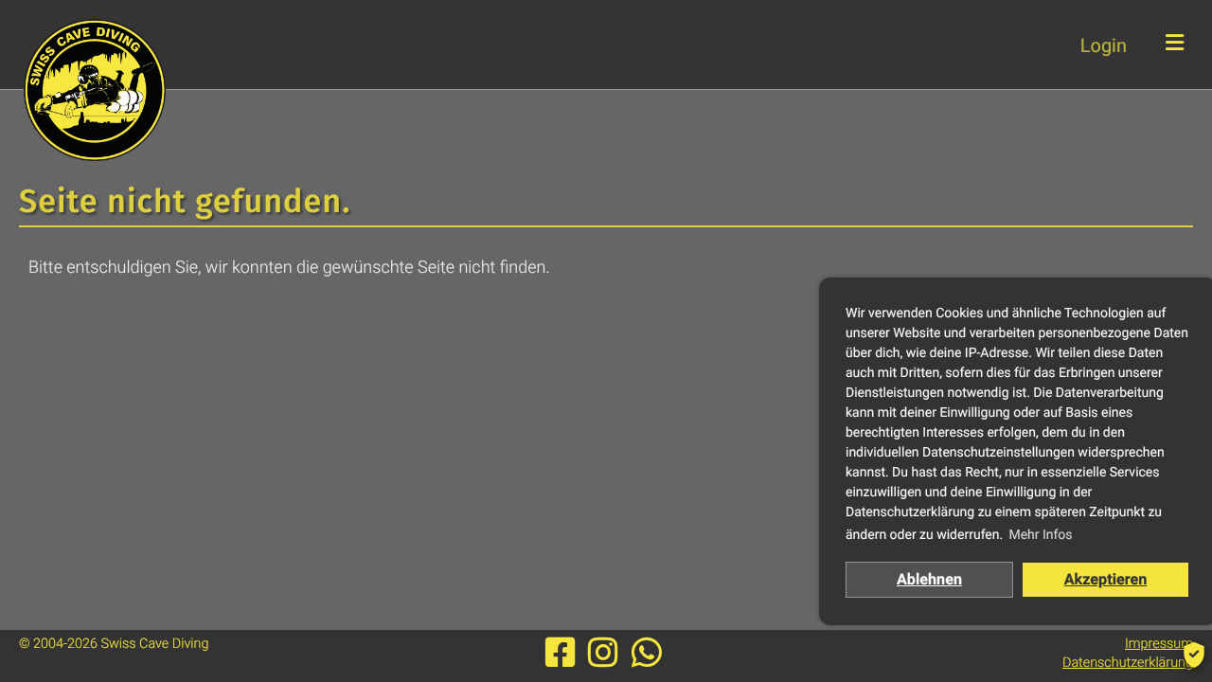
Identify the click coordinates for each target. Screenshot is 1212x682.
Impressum (1159, 644)
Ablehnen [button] (929, 579)
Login (1103, 45)
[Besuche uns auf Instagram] (607, 653)
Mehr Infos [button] (1040, 535)
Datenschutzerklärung (1127, 663)
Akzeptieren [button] (1106, 579)
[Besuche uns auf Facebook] (564, 653)
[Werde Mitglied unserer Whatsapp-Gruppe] (647, 653)
